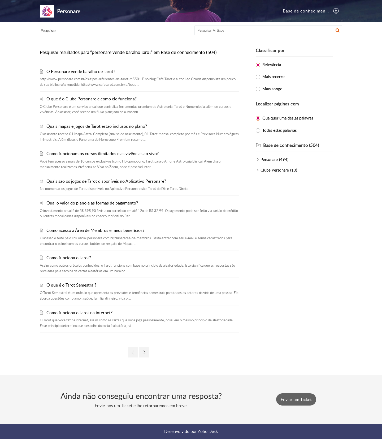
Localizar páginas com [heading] (277, 104)
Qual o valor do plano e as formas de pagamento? (92, 203)
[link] (133, 352)
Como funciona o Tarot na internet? (79, 313)
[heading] (298, 145)
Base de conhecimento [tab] (306, 11)
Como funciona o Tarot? (68, 258)
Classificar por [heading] (270, 50)
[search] (268, 30)
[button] (336, 11)
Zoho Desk (208, 431)
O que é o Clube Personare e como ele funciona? (91, 99)
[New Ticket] (296, 399)
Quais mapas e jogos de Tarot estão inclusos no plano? (96, 126)
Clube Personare (275, 170)
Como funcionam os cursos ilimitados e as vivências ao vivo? (102, 153)
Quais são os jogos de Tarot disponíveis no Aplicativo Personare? (106, 181)
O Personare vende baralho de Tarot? (80, 71)
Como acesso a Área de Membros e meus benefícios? (95, 230)
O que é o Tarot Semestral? (71, 285)
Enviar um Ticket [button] (296, 399)
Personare (269, 159)
